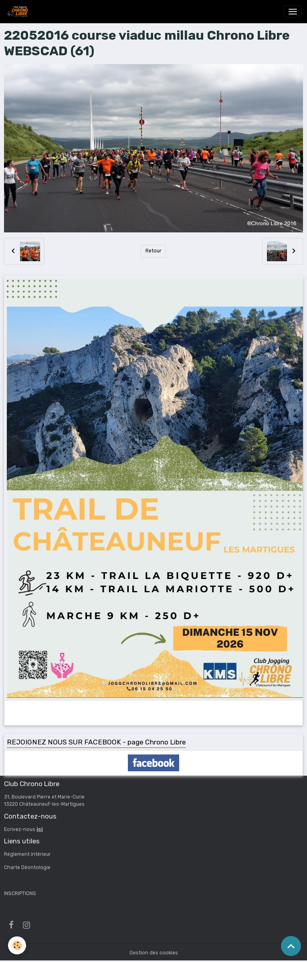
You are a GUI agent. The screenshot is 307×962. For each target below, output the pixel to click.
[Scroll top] (291, 946)
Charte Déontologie (27, 867)
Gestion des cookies (153, 953)
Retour (153, 251)
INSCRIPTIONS (20, 893)
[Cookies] (17, 945)
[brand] (18, 12)
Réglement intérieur (27, 854)
